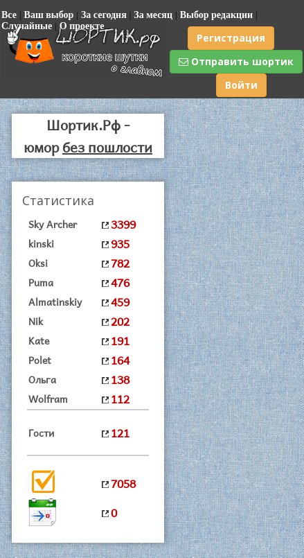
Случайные (26, 26)
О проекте (82, 26)
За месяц (153, 15)
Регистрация (231, 37)
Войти (241, 84)
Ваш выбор (49, 15)
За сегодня (104, 15)
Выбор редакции (216, 15)
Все (9, 15)
